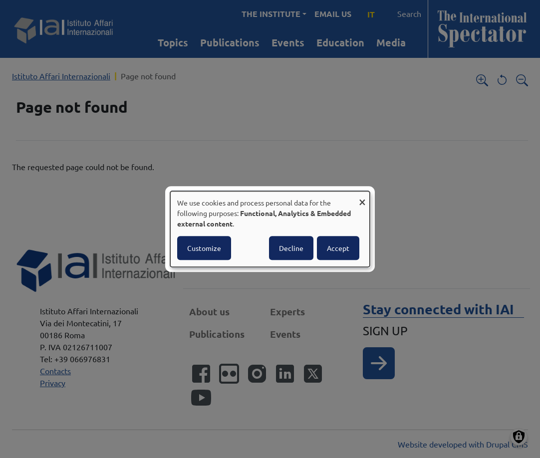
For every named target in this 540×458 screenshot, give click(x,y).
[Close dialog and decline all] (362, 197)
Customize (204, 247)
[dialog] (270, 229)
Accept (338, 247)
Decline (291, 247)
